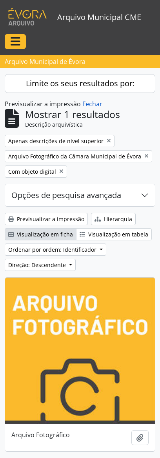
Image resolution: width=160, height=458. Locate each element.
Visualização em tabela (114, 234)
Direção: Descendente (37, 265)
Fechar (92, 104)
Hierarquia (113, 219)
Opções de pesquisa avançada (66, 195)
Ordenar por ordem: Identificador (53, 249)
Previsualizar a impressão (46, 219)
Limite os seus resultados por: (80, 83)
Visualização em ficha (40, 234)
